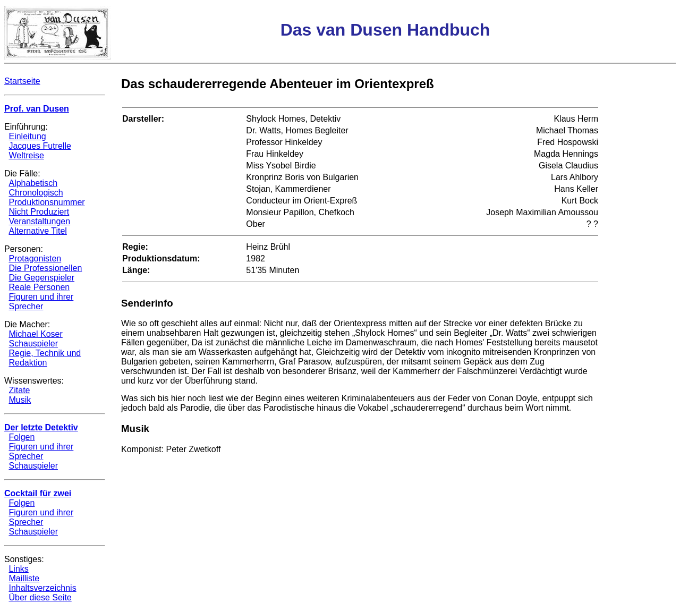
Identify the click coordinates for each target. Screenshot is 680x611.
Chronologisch (35, 192)
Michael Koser (35, 333)
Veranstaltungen (39, 221)
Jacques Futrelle (39, 145)
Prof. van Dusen (36, 108)
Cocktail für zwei (37, 493)
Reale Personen (39, 287)
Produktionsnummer (46, 202)
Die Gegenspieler (41, 277)
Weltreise (26, 155)
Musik (19, 399)
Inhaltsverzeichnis (42, 587)
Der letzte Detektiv (41, 427)
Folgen (21, 437)
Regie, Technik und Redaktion (44, 358)
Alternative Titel (37, 230)
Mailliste (23, 578)
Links (18, 568)
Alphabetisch (32, 183)
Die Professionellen (45, 268)
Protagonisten (34, 258)
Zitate (19, 390)
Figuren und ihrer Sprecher (40, 301)
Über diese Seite (39, 597)
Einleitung (27, 136)
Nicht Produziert (38, 211)
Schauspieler (33, 343)
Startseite (22, 81)
